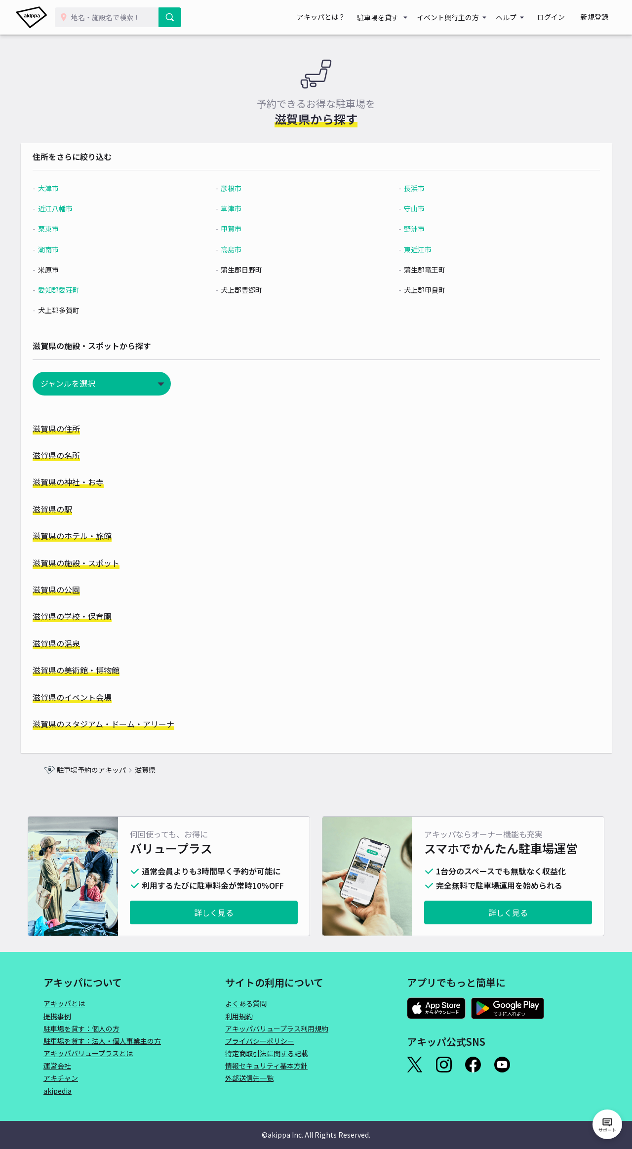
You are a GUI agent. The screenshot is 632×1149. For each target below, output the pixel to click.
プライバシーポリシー (259, 1041)
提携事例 (57, 1016)
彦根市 (239, 188)
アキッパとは (64, 1003)
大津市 (71, 188)
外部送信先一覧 (249, 1078)
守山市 (407, 208)
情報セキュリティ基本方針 (266, 1065)
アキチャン (60, 1078)
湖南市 (71, 249)
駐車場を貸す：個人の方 (81, 1028)
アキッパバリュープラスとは (88, 1053)
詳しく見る (214, 912)
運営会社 (57, 1065)
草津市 (239, 208)
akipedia (57, 1091)
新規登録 (598, 17)
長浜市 (407, 188)
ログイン (563, 17)
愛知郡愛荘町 (81, 290)
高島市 (239, 249)
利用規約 (239, 1016)
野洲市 (407, 229)
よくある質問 (246, 1003)
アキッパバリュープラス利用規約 (276, 1028)
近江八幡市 (78, 208)
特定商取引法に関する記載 (266, 1053)
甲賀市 (239, 229)
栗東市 (71, 229)
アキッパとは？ (340, 17)
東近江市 (411, 249)
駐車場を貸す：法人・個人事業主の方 (102, 1041)
